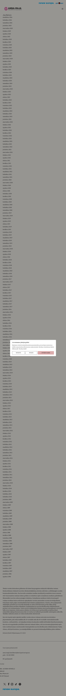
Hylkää (31, 353)
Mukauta (18, 353)
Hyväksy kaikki (46, 353)
